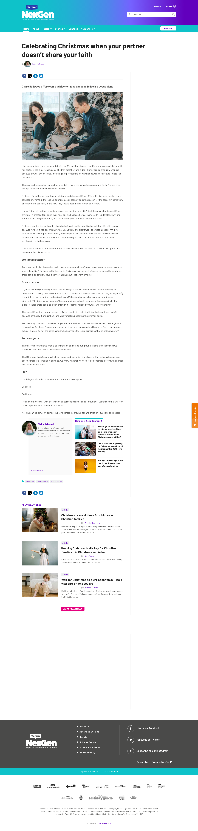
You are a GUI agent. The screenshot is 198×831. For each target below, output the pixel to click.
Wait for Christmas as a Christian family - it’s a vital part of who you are (91, 581)
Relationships (42, 481)
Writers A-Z (96, 771)
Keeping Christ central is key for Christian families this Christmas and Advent (88, 550)
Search (173, 14)
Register (158, 6)
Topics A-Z (84, 771)
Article (65, 510)
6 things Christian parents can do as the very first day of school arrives (110, 463)
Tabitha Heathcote (92, 523)
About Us (84, 726)
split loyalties (56, 481)
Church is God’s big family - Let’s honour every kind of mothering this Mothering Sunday (110, 447)
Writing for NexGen (90, 747)
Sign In (169, 6)
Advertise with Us (89, 731)
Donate (83, 737)
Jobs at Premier (88, 742)
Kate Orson (89, 556)
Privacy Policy (87, 752)
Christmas (30, 481)
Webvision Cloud (105, 823)
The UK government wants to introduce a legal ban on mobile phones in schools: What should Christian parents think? (110, 431)
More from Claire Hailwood (87, 420)
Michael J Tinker (91, 588)
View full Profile (37, 470)
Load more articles (72, 609)
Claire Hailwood (38, 64)
